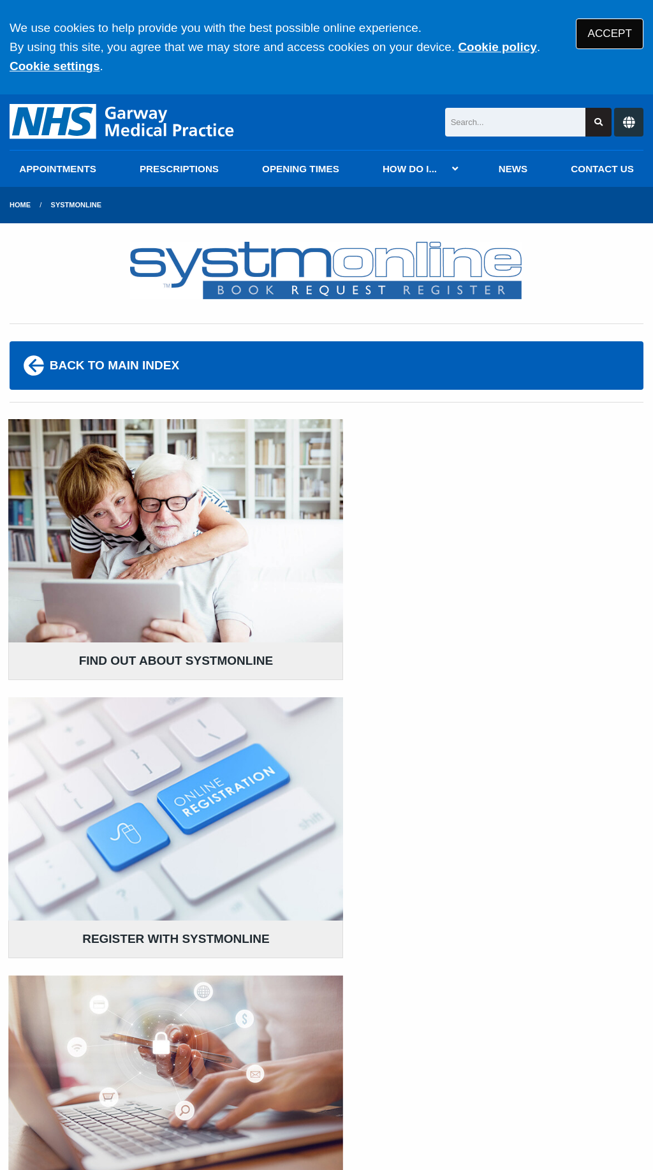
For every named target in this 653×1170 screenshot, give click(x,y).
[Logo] (123, 122)
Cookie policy (497, 47)
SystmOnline (76, 205)
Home (20, 205)
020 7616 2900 (112, 995)
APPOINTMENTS (57, 168)
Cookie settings (54, 66)
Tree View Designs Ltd (78, 1121)
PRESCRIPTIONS (179, 168)
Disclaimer (197, 1078)
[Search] (515, 122)
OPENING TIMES (300, 168)
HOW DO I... (410, 168)
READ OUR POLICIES (294, 944)
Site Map (599, 1078)
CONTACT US (602, 168)
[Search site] (598, 122)
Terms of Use (123, 1078)
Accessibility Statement (298, 1078)
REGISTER (326, 742)
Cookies (544, 1078)
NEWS (513, 168)
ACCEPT (610, 33)
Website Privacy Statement (440, 1078)
